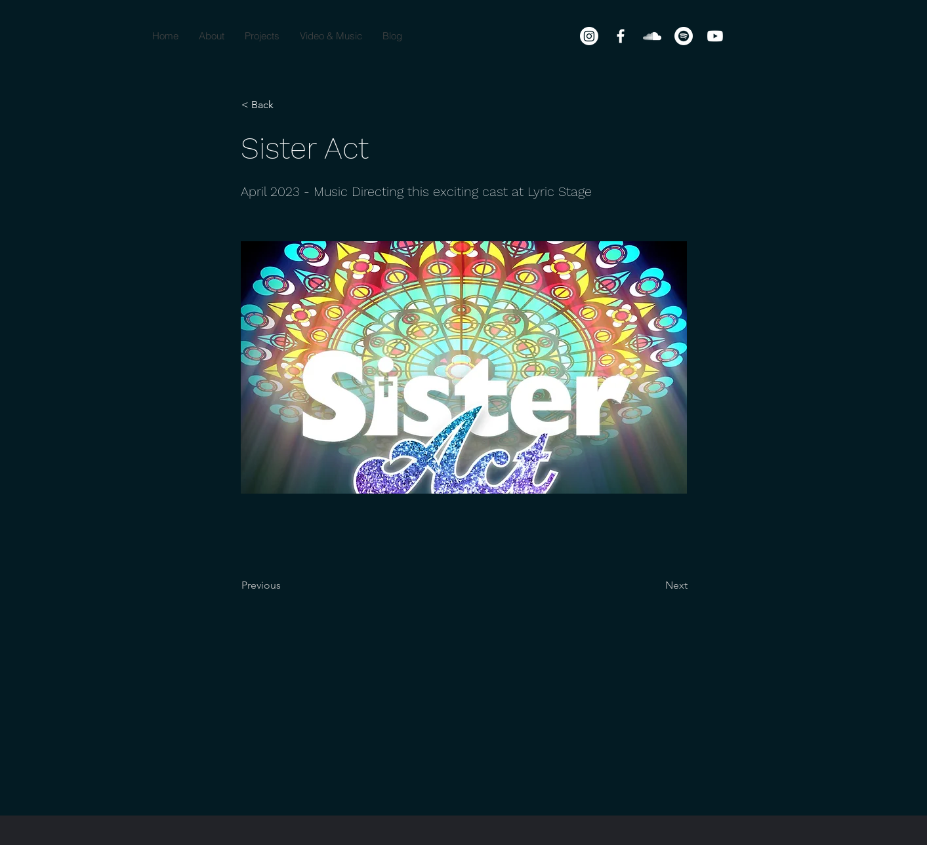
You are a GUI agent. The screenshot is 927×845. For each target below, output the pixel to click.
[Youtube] (715, 36)
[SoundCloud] (652, 36)
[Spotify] (683, 36)
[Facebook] (620, 36)
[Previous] (284, 585)
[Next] (655, 585)
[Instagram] (589, 36)
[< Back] (284, 105)
